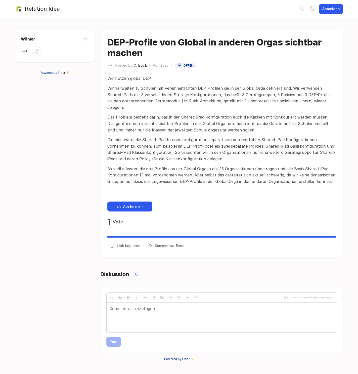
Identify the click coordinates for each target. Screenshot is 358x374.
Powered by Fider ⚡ (55, 73)
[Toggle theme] (312, 9)
